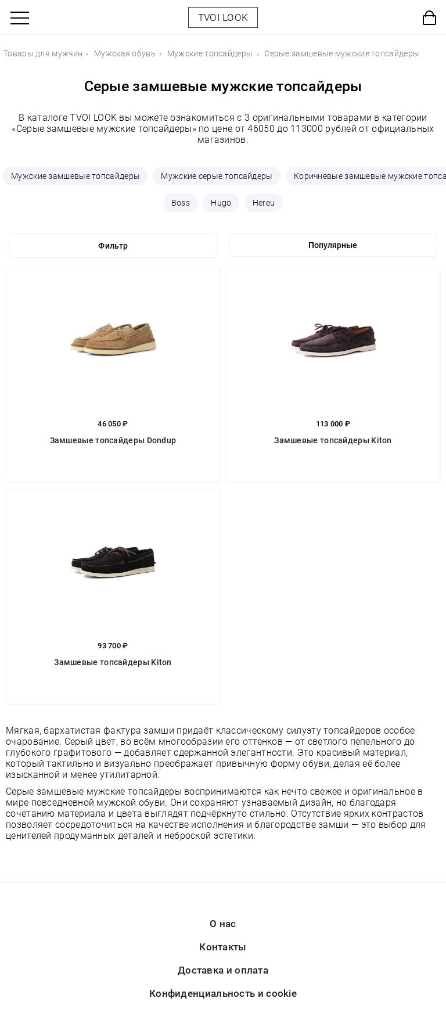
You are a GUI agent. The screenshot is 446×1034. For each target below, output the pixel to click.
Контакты (222, 947)
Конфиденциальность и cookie (223, 993)
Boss (180, 202)
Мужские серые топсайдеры (216, 176)
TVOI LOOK (223, 17)
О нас (223, 923)
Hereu (264, 202)
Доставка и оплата (223, 970)
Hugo (221, 202)
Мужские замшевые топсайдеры (75, 176)
